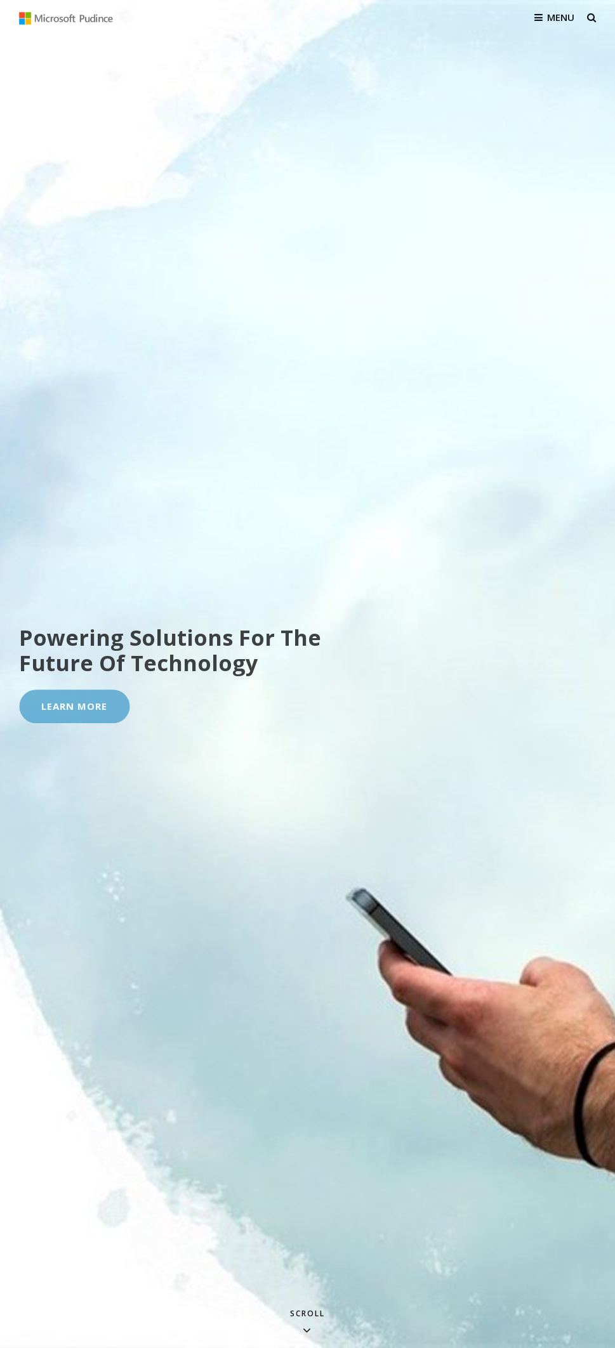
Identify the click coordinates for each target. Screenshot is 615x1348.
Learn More (85, 711)
